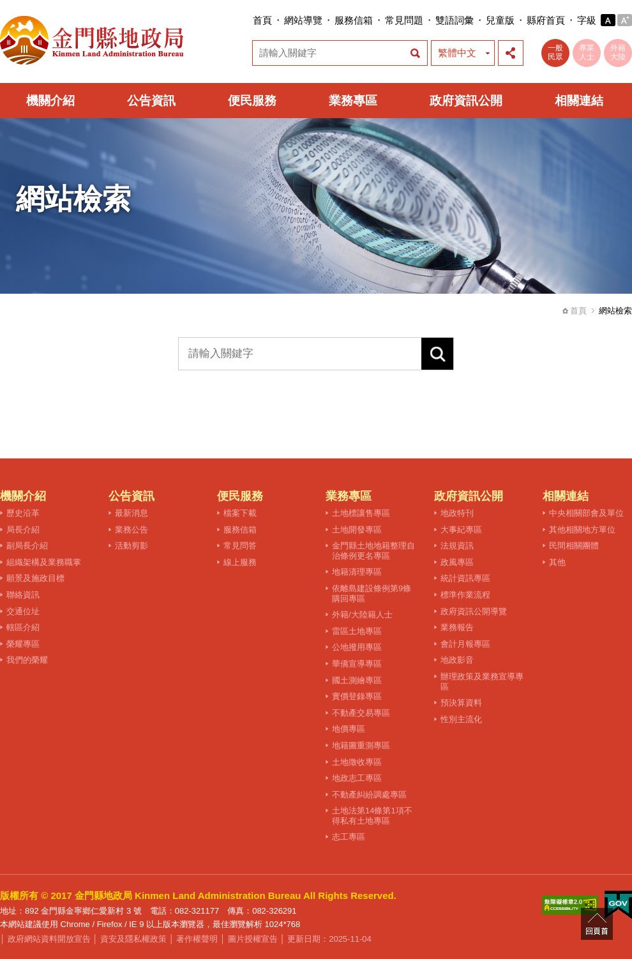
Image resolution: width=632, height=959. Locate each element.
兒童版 (500, 20)
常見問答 (240, 545)
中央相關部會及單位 (586, 513)
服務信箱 (354, 20)
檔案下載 (240, 513)
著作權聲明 (197, 939)
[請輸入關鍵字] (300, 354)
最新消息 (131, 513)
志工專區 (348, 837)
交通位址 (23, 611)
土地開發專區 (357, 529)
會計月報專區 (465, 644)
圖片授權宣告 (253, 939)
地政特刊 (457, 513)
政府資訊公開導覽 (473, 611)
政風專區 (457, 562)
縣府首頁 (546, 20)
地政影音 (457, 660)
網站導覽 (303, 20)
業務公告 (131, 529)
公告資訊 (151, 100)
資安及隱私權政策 (133, 939)
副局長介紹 (27, 545)
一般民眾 (555, 52)
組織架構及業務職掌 (43, 562)
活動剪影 (131, 545)
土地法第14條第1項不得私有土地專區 (372, 816)
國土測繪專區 (357, 680)
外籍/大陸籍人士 (362, 614)
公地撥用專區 (357, 647)
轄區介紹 (23, 627)
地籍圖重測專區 (361, 745)
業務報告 (457, 627)
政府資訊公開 (466, 100)
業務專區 (353, 100)
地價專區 (348, 729)
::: (249, 20)
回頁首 (597, 924)
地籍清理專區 (357, 572)
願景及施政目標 (35, 578)
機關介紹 (50, 100)
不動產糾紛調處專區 (369, 794)
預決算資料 (461, 702)
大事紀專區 (461, 529)
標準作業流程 (465, 595)
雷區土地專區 (357, 631)
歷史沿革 (23, 513)
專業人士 (586, 52)
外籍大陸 (618, 52)
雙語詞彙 (454, 20)
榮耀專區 (23, 644)
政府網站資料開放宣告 (49, 939)
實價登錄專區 (357, 696)
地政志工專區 (357, 778)
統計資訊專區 (465, 578)
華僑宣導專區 (357, 663)
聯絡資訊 (23, 595)
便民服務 (252, 100)
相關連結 (579, 100)
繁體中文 (457, 52)
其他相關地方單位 (582, 529)
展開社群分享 (510, 53)
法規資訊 (457, 545)
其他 (557, 562)
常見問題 (404, 20)
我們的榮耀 (27, 660)
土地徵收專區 (357, 762)
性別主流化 (461, 719)
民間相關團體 (574, 545)
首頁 (262, 20)
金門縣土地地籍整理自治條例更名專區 (373, 551)
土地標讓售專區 (361, 513)
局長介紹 (23, 529)
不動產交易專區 (361, 713)
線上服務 (240, 562)
